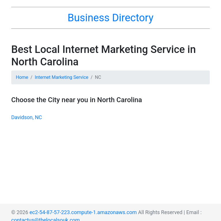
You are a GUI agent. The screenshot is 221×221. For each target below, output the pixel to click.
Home (22, 77)
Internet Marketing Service (61, 77)
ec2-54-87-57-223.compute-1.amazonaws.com (83, 212)
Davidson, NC (26, 117)
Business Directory (110, 18)
